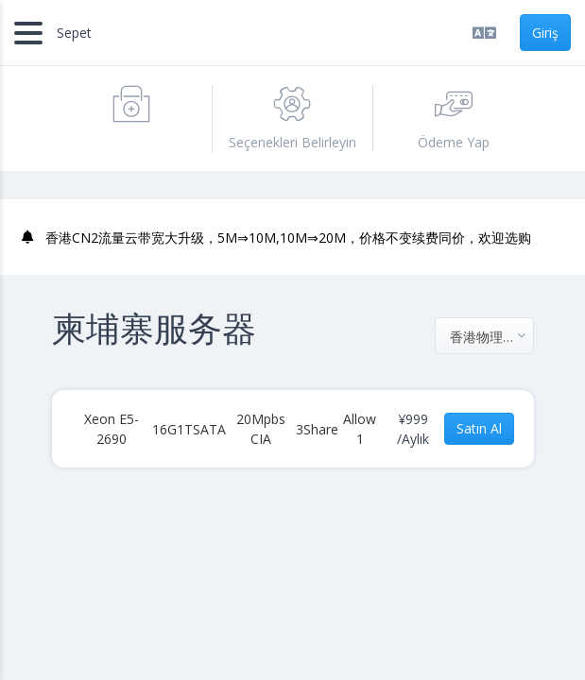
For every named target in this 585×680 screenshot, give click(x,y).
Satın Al (479, 428)
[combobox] (484, 335)
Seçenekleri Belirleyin (292, 118)
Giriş (545, 33)
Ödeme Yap (454, 118)
